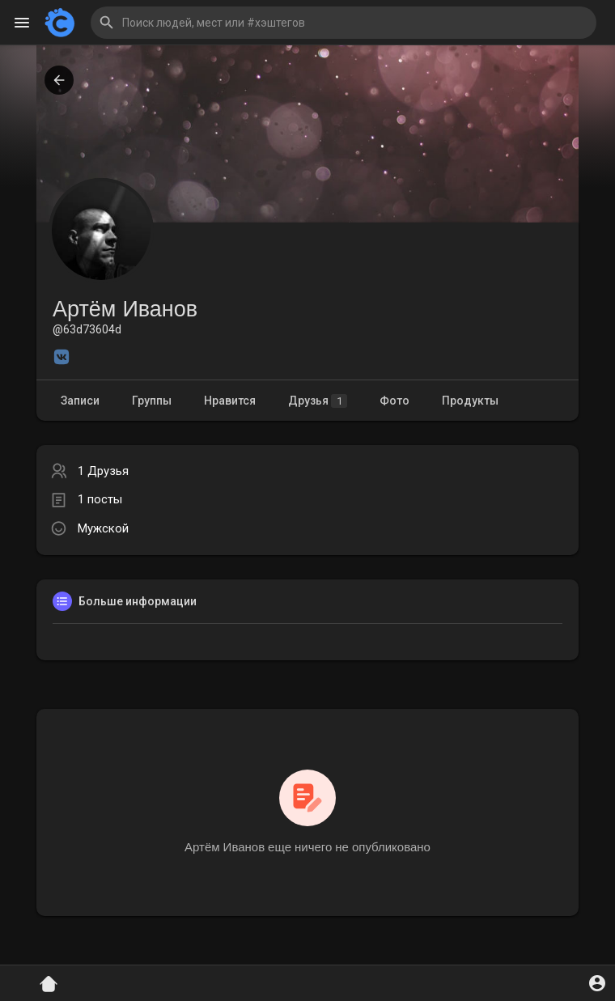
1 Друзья (103, 471)
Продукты (470, 400)
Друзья (317, 401)
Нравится (230, 400)
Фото (394, 400)
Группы (152, 400)
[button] (343, 22)
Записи (80, 400)
